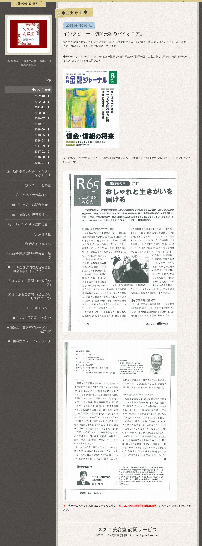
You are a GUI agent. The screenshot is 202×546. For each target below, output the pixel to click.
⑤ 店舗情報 (42, 234)
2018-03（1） (43, 140)
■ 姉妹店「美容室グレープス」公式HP (29, 329)
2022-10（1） (43, 96)
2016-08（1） (43, 157)
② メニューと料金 (38, 185)
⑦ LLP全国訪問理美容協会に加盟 (28, 255)
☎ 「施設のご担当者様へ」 (31, 214)
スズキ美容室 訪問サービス (127, 529)
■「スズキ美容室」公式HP (32, 317)
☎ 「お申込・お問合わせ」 (31, 205)
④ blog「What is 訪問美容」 (29, 224)
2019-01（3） (43, 124)
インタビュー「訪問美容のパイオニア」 (103, 33)
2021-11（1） (43, 107)
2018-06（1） (43, 129)
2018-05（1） (43, 135)
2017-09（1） (43, 146)
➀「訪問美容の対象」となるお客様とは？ (29, 173)
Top (48, 80)
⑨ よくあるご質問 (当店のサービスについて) (29, 296)
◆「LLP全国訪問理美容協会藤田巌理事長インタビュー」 (29, 269)
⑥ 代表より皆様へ (38, 244)
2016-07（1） (43, 162)
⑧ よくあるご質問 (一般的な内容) (29, 282)
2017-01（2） (43, 151)
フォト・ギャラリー (36, 308)
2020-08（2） (43, 113)
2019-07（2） (43, 118)
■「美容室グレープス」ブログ (29, 341)
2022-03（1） (43, 101)
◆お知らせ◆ (41, 89)
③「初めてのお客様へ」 (33, 195)
